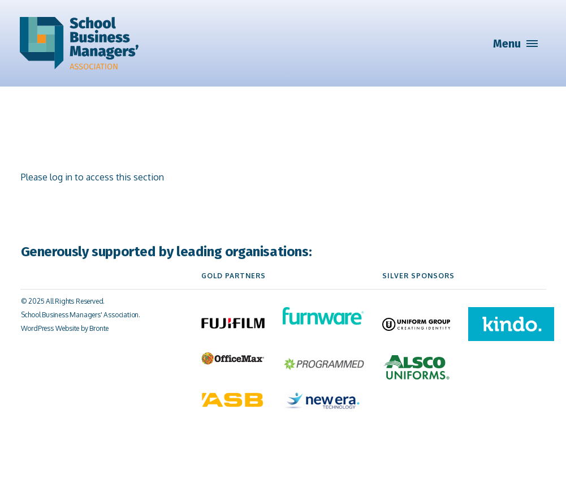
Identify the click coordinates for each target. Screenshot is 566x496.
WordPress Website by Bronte (65, 328)
